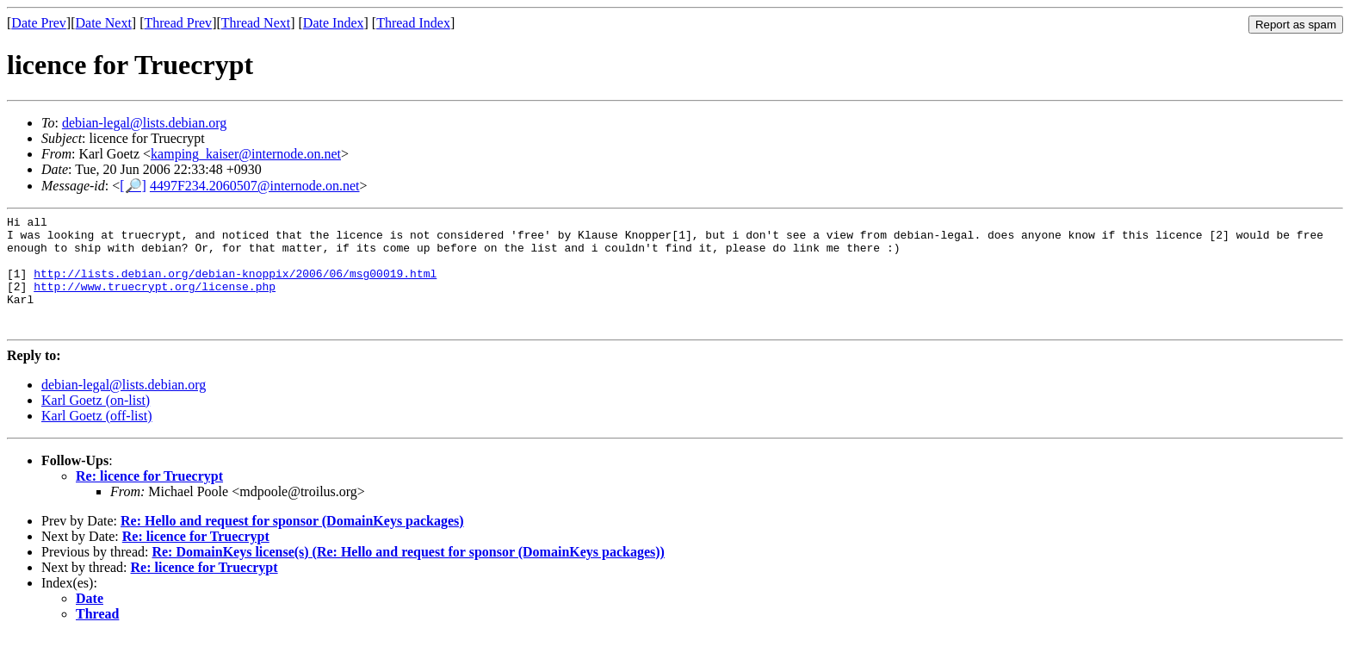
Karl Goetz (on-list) (95, 423)
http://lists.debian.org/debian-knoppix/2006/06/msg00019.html (235, 286)
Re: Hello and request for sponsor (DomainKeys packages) (292, 544)
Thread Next (255, 23)
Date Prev (38, 23)
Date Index (333, 23)
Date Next (104, 23)
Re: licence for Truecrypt (149, 499)
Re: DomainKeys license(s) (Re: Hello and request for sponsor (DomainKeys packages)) (408, 575)
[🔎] (133, 185)
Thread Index (413, 23)
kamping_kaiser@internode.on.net (246, 153)
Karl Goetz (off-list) (96, 439)
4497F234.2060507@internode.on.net (255, 185)
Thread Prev (178, 23)
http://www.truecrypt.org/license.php (155, 301)
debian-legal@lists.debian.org (144, 122)
